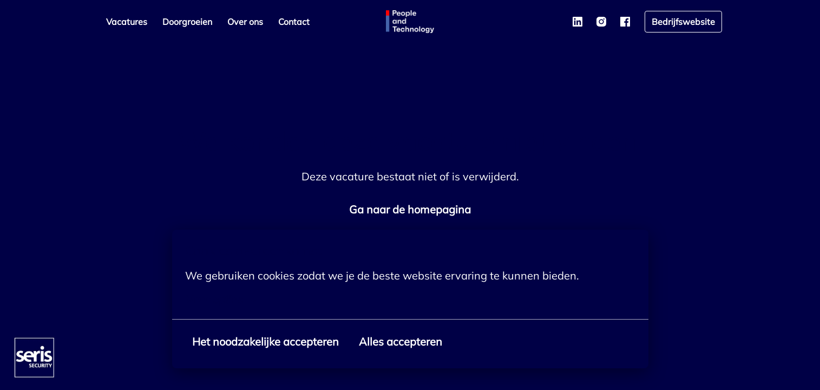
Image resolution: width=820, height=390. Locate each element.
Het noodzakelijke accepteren (265, 341)
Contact (294, 21)
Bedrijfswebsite (683, 21)
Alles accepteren (400, 341)
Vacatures (126, 21)
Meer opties (220, 299)
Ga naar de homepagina (410, 209)
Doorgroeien (187, 21)
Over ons (245, 21)
